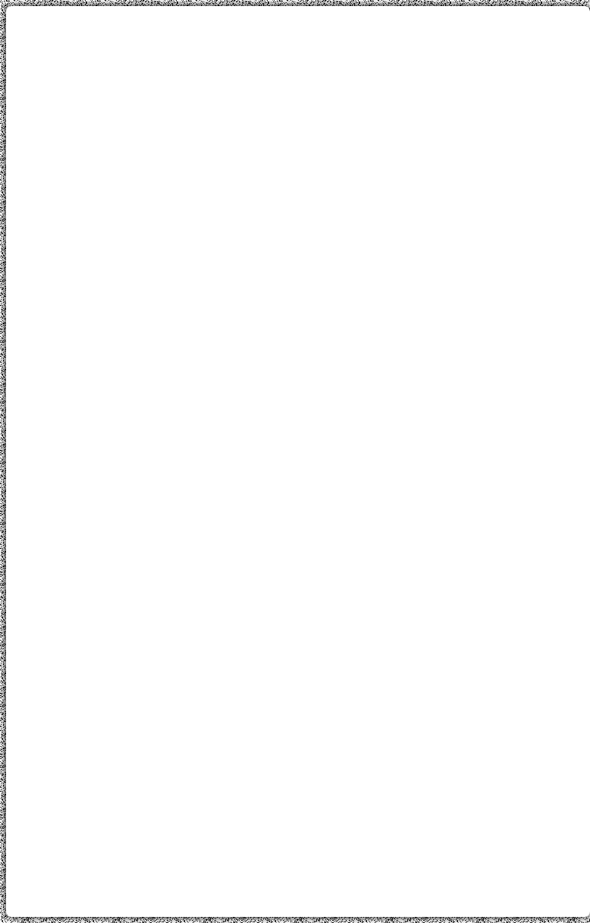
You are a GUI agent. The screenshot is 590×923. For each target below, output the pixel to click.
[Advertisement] (298, 123)
